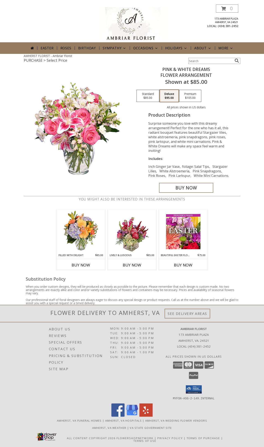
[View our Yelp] (146, 415)
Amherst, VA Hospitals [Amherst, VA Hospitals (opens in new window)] (123, 420)
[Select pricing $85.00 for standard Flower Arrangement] (148, 96)
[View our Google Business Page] (132, 415)
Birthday (87, 48)
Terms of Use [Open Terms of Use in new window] (144, 440)
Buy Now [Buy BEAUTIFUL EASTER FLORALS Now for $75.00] (183, 265)
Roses (65, 48)
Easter (47, 48)
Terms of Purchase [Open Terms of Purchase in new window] (203, 438)
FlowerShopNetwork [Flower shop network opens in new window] (135, 438)
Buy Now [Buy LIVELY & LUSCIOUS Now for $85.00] (132, 265)
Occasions (145, 48)
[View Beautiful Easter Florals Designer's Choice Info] (183, 232)
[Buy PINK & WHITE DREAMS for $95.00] (186, 188)
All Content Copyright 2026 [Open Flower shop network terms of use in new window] (91, 438)
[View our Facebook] (118, 415)
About (203, 48)
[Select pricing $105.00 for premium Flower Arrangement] (190, 96)
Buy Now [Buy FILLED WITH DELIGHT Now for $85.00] (81, 265)
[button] (227, 9)
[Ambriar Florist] (132, 23)
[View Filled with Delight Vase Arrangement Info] (81, 232)
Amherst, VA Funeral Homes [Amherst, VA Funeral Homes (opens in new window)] (79, 420)
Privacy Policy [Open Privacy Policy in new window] (170, 438)
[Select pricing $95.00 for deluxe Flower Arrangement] (169, 96)
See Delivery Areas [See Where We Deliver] (187, 313)
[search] (236, 60)
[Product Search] (211, 61)
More (225, 48)
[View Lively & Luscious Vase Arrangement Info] (132, 232)
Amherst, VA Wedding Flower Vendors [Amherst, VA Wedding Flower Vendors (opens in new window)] (176, 420)
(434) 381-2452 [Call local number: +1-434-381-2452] (228, 26)
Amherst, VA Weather (109, 427)
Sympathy (114, 48)
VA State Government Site (151, 427)
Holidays (176, 48)
